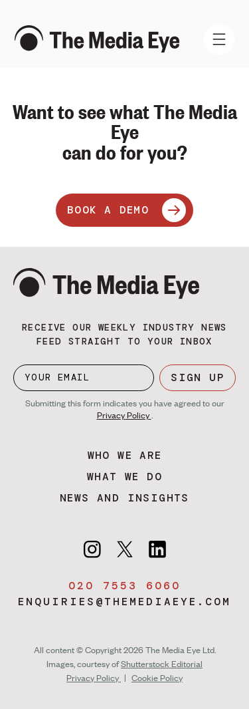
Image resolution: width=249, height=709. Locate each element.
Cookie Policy (157, 678)
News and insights (124, 498)
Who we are (125, 455)
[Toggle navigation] (219, 39)
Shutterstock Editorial (162, 664)
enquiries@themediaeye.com (124, 602)
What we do (124, 477)
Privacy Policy (124, 415)
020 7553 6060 (124, 586)
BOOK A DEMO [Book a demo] (126, 210)
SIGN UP (197, 377)
